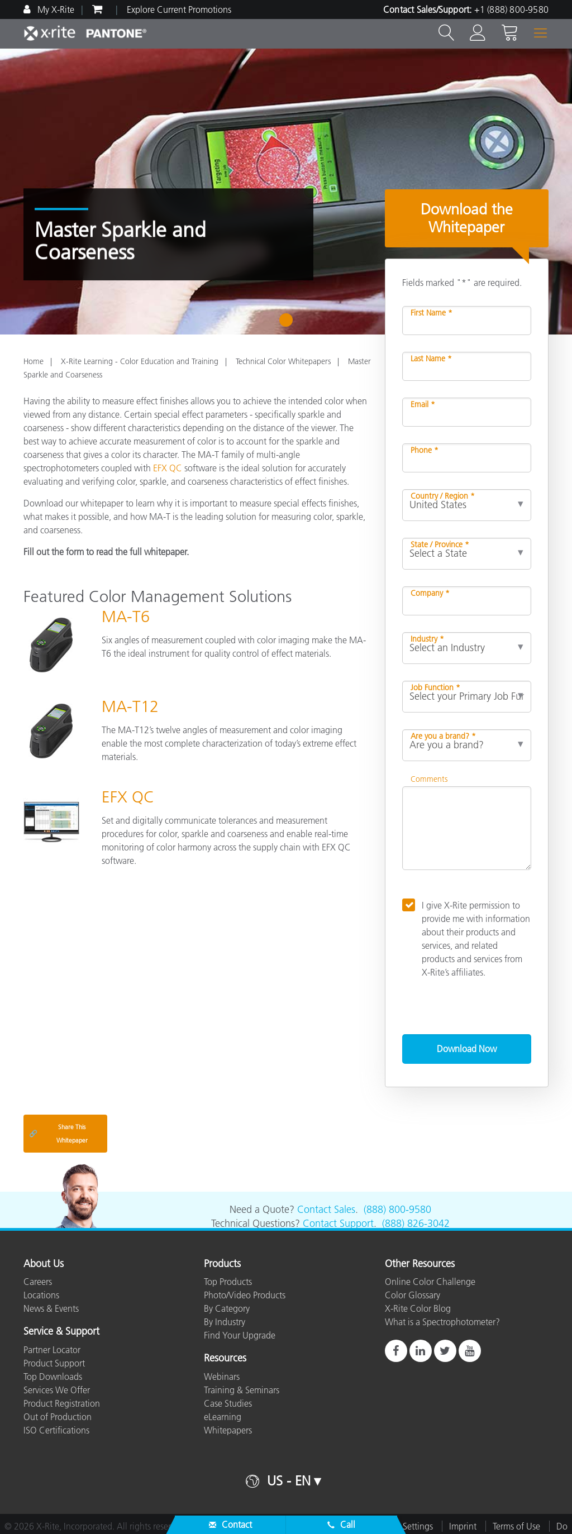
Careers (37, 1281)
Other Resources (420, 1264)
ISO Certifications (56, 1430)
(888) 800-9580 (397, 1209)
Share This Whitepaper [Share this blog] (58, 1133)
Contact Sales (326, 1209)
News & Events (51, 1308)
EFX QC (167, 468)
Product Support (54, 1363)
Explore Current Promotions (179, 9)
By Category (227, 1308)
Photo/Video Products (244, 1295)
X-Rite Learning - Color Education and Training (139, 361)
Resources (225, 1358)
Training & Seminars (241, 1390)
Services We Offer (56, 1390)
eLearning (222, 1416)
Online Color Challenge (430, 1281)
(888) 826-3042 (416, 1223)
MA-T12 (130, 706)
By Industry (224, 1321)
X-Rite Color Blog (418, 1308)
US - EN (289, 1481)
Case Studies (228, 1403)
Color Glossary (412, 1295)
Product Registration (61, 1403)
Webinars (222, 1376)
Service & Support (61, 1331)
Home (33, 361)
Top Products (228, 1281)
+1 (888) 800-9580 (511, 9)
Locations (41, 1295)
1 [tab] (288, 324)
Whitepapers (228, 1430)
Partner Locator (51, 1349)
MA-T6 (126, 616)
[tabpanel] (286, 191)
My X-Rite (54, 9)
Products (222, 1264)
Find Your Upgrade (239, 1335)
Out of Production (57, 1416)
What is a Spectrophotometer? (442, 1321)
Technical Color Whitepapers (283, 361)
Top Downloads (52, 1376)
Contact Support (338, 1223)
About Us (43, 1264)
